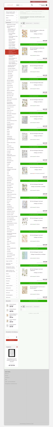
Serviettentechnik (10, 226)
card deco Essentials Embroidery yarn (12, 68)
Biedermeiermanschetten (12, 100)
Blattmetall (9, 102)
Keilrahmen (9, 160)
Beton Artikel (9, 99)
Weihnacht (8, 299)
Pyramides (10, 75)
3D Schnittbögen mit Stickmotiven (13, 61)
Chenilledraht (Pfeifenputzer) (10, 105)
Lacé (8, 173)
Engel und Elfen (9, 262)
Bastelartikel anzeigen (11, 26)
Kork (8, 167)
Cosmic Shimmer (10, 108)
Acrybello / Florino (10, 83)
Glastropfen (9, 147)
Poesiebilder (9, 207)
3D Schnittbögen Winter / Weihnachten (13, 65)
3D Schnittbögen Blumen (12, 41)
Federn (8, 136)
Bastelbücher (9, 93)
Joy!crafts (8, 154)
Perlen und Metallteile (11, 199)
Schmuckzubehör (10, 219)
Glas (8, 146)
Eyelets (8, 133)
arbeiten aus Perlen (10, 17)
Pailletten (9, 190)
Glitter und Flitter (10, 149)
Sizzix (8, 228)
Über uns (7, 375)
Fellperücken (9, 138)
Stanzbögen (10, 78)
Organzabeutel (10, 189)
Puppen (7, 285)
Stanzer (8, 230)
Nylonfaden (9, 187)
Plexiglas (8, 206)
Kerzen (7, 275)
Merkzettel (44, 1)
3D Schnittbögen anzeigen (12, 36)
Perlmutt (8, 202)
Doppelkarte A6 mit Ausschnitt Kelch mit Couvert (12, 362)
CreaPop (8, 110)
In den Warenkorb (33, 46)
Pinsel (8, 204)
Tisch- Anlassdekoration (11, 249)
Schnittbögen (10, 76)
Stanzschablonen (10, 231)
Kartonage (9, 159)
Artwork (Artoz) (10, 87)
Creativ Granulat (10, 112)
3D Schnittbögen (11, 33)
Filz (7, 142)
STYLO (8, 246)
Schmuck (8, 294)
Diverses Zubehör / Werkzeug (10, 126)
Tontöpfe (8, 251)
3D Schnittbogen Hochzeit (36, 203)
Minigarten (8, 277)
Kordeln (8, 165)
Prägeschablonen (10, 209)
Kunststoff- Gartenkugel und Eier (11, 172)
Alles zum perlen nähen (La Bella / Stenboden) (10, 14)
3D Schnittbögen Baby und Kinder (13, 39)
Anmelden (11, 341)
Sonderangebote (9, 296)
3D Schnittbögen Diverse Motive (12, 44)
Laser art (8, 177)
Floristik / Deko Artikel (11, 144)
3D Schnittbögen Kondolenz (12, 58)
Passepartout (9, 194)
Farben (8, 134)
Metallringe (9, 182)
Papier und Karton (10, 192)
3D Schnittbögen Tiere (13, 62)
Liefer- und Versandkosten (10, 383)
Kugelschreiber (10, 169)
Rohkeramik (8, 289)
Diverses (8, 124)
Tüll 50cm (9, 253)
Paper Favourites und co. (12, 71)
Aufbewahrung (10, 88)
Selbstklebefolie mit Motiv (12, 224)
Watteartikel (9, 258)
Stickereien (9, 239)
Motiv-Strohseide (10, 185)
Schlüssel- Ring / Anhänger (12, 218)
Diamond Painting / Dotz (12, 122)
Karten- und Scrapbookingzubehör (11, 157)
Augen (8, 90)
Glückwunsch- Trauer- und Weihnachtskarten (10, 269)
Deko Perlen (9, 117)
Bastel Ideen (8, 21)
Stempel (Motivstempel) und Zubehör (11, 236)
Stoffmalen (9, 243)
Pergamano (9, 197)
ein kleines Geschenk (10, 260)
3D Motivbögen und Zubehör (11, 28)
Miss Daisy (9, 184)
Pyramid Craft (10, 73)
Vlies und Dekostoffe (11, 256)
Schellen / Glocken (10, 214)
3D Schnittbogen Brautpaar (36, 67)
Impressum (7, 379)
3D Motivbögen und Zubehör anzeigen (12, 31)
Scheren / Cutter (10, 216)
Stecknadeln (9, 233)
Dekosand (9, 120)
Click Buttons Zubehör (11, 106)
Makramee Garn (10, 180)
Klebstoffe (9, 164)
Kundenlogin (37, 1)
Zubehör (9, 80)
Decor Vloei (9, 113)
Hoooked (8, 152)
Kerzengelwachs (10, 162)
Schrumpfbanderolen (11, 221)
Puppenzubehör (9, 287)
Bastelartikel (8, 24)
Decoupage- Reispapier (11, 115)
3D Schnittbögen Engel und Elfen (12, 47)
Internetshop (22, 425)
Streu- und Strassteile (11, 244)
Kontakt (6, 377)
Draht (8, 131)
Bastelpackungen (10, 95)
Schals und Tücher (9, 292)
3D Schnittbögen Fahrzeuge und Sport (13, 50)
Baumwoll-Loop (10, 97)
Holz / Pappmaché (10, 151)
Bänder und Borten (10, 92)
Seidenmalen (9, 223)
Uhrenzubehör (10, 254)
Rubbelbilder (9, 211)
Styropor (8, 248)
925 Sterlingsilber (10, 82)
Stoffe (8, 241)
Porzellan (8, 282)
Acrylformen (9, 85)
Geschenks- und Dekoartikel (9, 266)
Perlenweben (9, 201)
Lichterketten (9, 178)
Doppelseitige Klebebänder (9, 129)
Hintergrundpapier (11, 70)
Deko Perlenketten (10, 118)
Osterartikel (8, 280)
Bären (7, 19)
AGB (6, 381)
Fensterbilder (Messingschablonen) (11, 140)
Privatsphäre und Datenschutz (11, 385)
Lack (8, 175)
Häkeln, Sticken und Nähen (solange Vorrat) (10, 273)
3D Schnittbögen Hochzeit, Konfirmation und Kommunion (12, 54)
